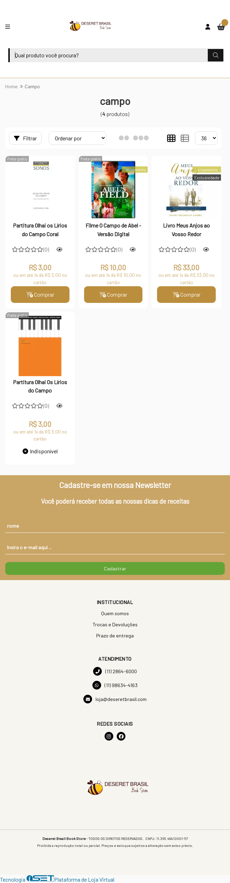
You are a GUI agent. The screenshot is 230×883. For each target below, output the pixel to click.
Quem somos (115, 613)
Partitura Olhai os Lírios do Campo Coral (40, 229)
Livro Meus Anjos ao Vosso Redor (186, 229)
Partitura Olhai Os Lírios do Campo (40, 386)
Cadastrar (115, 568)
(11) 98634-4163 (115, 685)
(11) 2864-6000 (115, 671)
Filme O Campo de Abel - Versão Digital (113, 229)
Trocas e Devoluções (115, 624)
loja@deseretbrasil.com (115, 699)
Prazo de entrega (115, 635)
